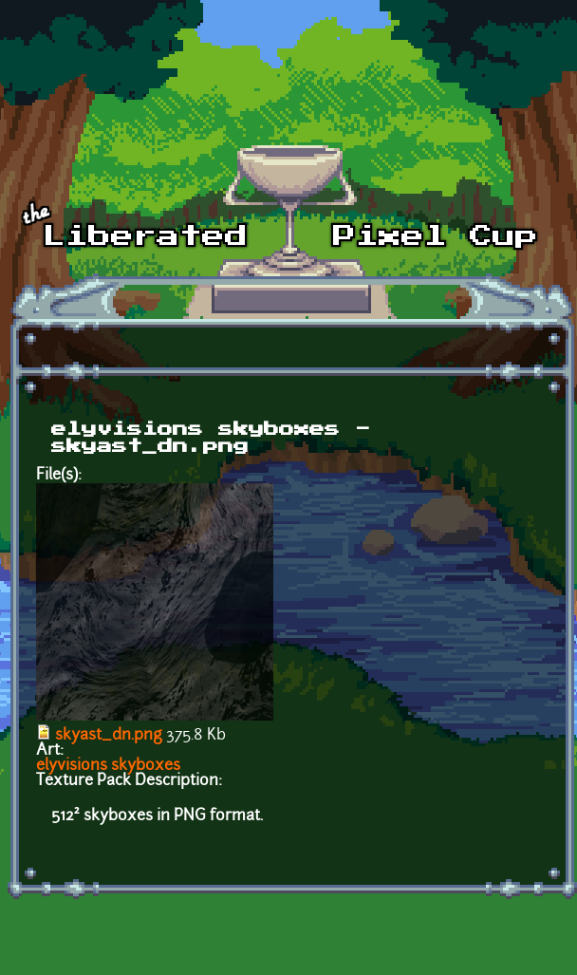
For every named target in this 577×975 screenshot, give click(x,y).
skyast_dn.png (108, 735)
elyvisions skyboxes (108, 766)
